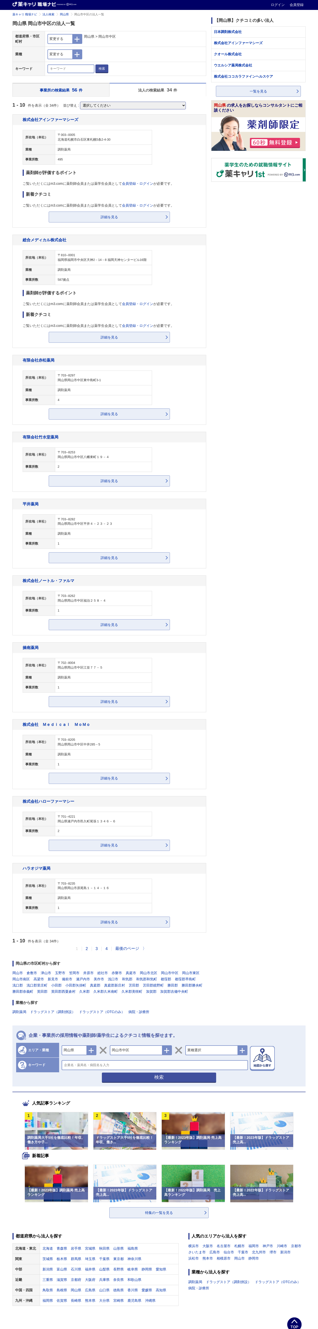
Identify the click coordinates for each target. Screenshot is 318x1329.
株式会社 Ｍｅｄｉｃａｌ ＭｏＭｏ (56, 724)
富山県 (62, 1269)
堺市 (273, 1252)
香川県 (132, 1290)
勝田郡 (172, 985)
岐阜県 (132, 1269)
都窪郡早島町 (185, 979)
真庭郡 (95, 985)
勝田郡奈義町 (22, 991)
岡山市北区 (148, 973)
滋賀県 (62, 1280)
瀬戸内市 (83, 979)
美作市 (99, 979)
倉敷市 (32, 973)
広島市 (214, 1252)
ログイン (278, 5)
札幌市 (239, 1246)
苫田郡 (134, 985)
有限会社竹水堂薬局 (40, 437)
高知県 (161, 1290)
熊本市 (207, 1258)
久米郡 (84, 991)
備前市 (67, 979)
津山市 (46, 973)
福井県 (90, 1269)
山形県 (118, 1248)
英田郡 (42, 991)
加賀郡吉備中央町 (174, 991)
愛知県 (161, 1269)
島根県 (62, 1290)
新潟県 (47, 1269)
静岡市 (253, 1258)
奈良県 (118, 1280)
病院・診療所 (138, 1012)
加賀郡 (151, 991)
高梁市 (39, 979)
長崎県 (76, 1300)
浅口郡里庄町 (37, 985)
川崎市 (282, 1246)
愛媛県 (147, 1290)
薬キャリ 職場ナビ (24, 14)
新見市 (53, 979)
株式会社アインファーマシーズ (50, 119)
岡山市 (17, 973)
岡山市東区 (190, 973)
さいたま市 (197, 1252)
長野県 (118, 1269)
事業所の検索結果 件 (61, 90)
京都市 (296, 1246)
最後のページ (127, 948)
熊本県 (90, 1300)
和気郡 (127, 979)
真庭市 (131, 973)
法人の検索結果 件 (157, 90)
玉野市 (60, 973)
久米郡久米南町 (105, 991)
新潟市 (285, 1252)
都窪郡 (166, 979)
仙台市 (229, 1252)
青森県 (62, 1248)
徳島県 (118, 1290)
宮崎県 (118, 1300)
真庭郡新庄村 (114, 985)
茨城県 (47, 1259)
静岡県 (147, 1269)
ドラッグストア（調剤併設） (52, 1012)
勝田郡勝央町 (192, 985)
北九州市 (259, 1252)
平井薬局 (31, 504)
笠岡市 (74, 973)
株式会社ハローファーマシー (48, 801)
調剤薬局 (19, 1012)
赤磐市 (117, 973)
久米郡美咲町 (131, 991)
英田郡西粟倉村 (63, 991)
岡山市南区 (21, 979)
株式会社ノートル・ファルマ (48, 580)
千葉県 (104, 1259)
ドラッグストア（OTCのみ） (102, 1012)
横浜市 (193, 1246)
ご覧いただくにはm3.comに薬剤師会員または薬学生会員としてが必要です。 (98, 183)
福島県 (132, 1248)
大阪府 (90, 1280)
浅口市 (113, 979)
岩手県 (76, 1248)
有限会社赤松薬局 (38, 360)
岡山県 (64, 14)
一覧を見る (258, 91)
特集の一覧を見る (159, 1213)
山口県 (104, 1290)
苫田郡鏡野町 (153, 985)
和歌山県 (134, 1280)
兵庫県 (104, 1280)
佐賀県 (62, 1300)
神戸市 (268, 1246)
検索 (102, 68)
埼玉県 (90, 1259)
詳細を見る (109, 217)
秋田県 (104, 1248)
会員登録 (297, 5)
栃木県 (62, 1259)
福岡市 (253, 1246)
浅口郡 (17, 985)
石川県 (76, 1269)
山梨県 (104, 1269)
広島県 (90, 1290)
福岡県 (47, 1300)
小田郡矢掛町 (75, 985)
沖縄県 (150, 1300)
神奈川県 (134, 1259)
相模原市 (224, 1258)
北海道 (47, 1248)
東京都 (118, 1259)
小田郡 (56, 985)
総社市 (102, 973)
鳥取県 (47, 1290)
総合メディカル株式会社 (44, 240)
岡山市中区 (169, 973)
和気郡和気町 (146, 979)
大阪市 (207, 1246)
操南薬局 (31, 647)
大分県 (104, 1300)
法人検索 (48, 14)
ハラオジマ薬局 (36, 868)
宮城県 (90, 1248)
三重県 (47, 1280)
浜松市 (193, 1258)
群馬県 (76, 1259)
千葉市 (243, 1252)
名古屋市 (224, 1246)
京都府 (76, 1280)
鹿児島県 (134, 1300)
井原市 (88, 973)
